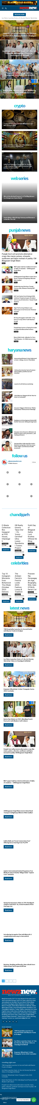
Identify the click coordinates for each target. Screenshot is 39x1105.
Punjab (16, 290)
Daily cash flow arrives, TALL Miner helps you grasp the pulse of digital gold (18, 146)
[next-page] (14, 980)
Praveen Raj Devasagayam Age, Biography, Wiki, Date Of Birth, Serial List (32, 582)
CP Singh (4, 545)
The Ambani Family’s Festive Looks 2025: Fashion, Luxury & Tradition (18, 583)
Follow (34, 462)
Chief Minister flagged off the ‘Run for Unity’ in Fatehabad (25, 396)
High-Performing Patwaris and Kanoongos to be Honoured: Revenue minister (25, 309)
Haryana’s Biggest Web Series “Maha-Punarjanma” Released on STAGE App (25, 408)
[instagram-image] (7, 472)
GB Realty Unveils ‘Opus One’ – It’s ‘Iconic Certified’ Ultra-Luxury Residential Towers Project (19, 536)
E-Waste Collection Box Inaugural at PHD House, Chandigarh (6, 533)
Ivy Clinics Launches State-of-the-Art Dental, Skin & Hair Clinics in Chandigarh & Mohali (25, 1042)
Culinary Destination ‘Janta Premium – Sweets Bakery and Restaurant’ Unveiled (25, 371)
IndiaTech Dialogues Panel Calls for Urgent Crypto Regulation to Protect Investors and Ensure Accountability (18, 166)
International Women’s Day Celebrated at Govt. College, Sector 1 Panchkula (25, 359)
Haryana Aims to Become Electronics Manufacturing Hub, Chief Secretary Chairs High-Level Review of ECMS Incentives (24, 446)
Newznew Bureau (19, 551)
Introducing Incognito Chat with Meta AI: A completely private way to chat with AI (18, 935)
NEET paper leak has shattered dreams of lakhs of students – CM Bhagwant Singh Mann (25, 268)
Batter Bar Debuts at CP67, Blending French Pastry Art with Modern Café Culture (18, 720)
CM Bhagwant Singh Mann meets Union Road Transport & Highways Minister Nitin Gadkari (25, 278)
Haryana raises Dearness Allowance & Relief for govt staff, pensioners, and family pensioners (25, 433)
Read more (6, 549)
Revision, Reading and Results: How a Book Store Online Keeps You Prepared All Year (19, 965)
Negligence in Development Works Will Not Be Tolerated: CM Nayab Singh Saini (25, 421)
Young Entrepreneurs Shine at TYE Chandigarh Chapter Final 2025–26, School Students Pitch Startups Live (19, 904)
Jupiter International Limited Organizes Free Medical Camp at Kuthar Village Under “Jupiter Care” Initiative (19, 872)
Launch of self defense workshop (23, 384)
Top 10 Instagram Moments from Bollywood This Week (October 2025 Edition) (6, 583)
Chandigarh (5, 543)
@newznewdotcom (14, 461)
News (3, 263)
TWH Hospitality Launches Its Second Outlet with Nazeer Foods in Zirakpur (25, 1032)
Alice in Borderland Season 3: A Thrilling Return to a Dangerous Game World (19, 197)
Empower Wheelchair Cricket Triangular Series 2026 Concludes (25, 1053)
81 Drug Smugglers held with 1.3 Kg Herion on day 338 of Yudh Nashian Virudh (24, 319)
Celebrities (4, 594)
